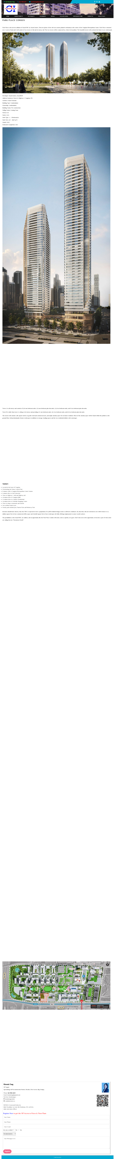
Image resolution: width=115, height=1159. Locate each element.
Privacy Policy (101, 16)
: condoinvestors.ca (9, 1101)
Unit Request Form (77, 16)
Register (7, 1151)
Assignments (43, 16)
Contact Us (90, 16)
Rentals (53, 16)
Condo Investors (57, 1157)
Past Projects (31, 16)
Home (7, 16)
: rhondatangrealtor (9, 1099)
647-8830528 (22, 2)
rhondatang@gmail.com (36, 2)
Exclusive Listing (64, 16)
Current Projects (18, 16)
